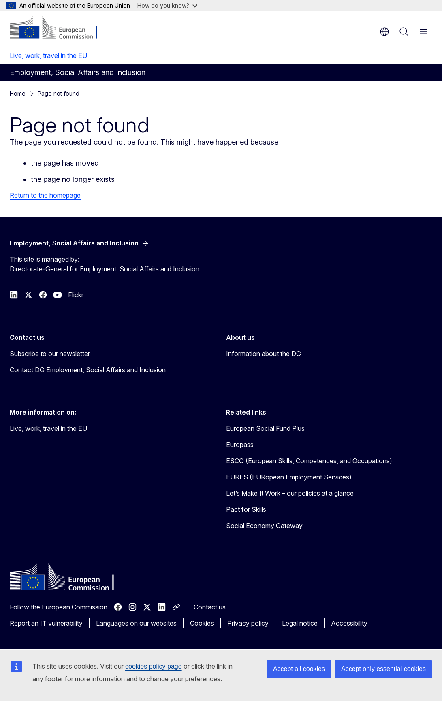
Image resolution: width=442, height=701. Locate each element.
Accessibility (349, 623)
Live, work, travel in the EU (48, 55)
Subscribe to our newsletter (50, 353)
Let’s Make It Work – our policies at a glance (290, 493)
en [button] (384, 31)
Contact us (210, 607)
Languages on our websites (136, 623)
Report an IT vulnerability (46, 623)
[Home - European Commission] (59, 28)
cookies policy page (153, 666)
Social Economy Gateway (264, 526)
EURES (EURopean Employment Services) (289, 477)
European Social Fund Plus (265, 428)
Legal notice (300, 623)
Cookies (202, 623)
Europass (240, 445)
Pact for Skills (246, 509)
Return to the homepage (45, 195)
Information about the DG (263, 353)
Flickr (75, 295)
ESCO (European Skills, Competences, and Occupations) (309, 461)
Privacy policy (248, 623)
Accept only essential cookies (383, 668)
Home (18, 93)
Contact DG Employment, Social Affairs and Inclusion (88, 370)
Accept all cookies (299, 668)
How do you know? (167, 5)
